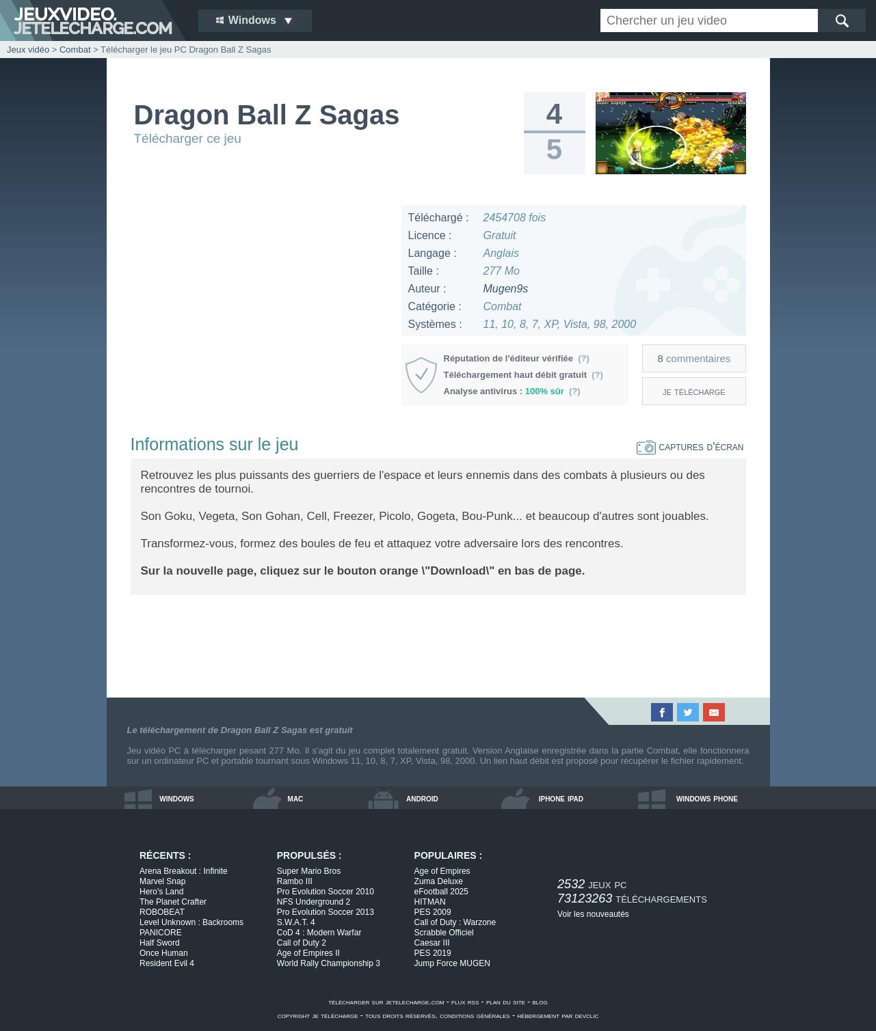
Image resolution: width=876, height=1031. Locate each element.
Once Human (164, 953)
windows (176, 798)
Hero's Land (161, 891)
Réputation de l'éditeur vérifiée (516, 358)
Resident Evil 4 (167, 963)
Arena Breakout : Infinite (184, 871)
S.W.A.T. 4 (296, 922)
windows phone (707, 798)
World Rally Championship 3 (328, 963)
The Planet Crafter (173, 902)
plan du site (505, 1001)
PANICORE (161, 932)
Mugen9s (506, 288)
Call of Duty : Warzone (455, 922)
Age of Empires (442, 871)
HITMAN (430, 902)
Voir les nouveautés (593, 914)
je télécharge (694, 391)
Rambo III (295, 881)
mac (296, 798)
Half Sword (160, 943)
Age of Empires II (308, 953)
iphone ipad (561, 798)
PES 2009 (432, 912)
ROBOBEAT (162, 912)
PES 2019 (432, 953)
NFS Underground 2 (313, 902)
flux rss (465, 1001)
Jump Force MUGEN (452, 963)
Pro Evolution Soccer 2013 (325, 912)
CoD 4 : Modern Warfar (319, 932)
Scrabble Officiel (444, 932)
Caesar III (432, 943)
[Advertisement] (260, 300)
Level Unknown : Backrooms (191, 922)
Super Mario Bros (309, 871)
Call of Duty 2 (301, 943)
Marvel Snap (162, 881)
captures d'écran (690, 446)
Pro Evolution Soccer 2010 (325, 891)
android (422, 798)
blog (540, 1001)
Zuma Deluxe (438, 881)
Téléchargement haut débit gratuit (523, 375)
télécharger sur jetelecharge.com (386, 1001)
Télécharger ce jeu (187, 138)
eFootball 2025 (441, 891)
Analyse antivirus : (512, 391)
